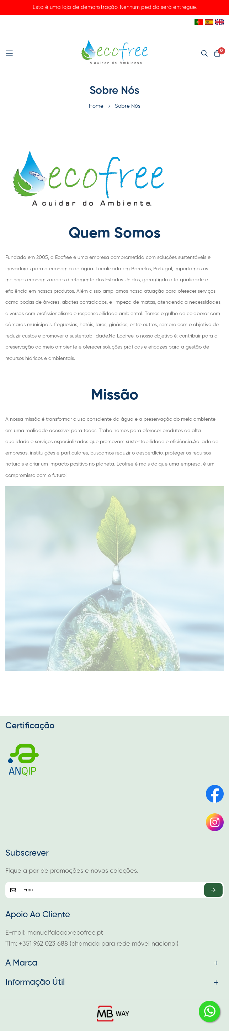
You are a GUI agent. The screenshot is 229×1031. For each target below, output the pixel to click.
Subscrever (213, 890)
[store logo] (114, 53)
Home (97, 106)
